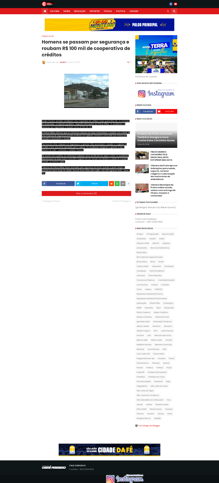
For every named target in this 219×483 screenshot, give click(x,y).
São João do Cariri (159, 386)
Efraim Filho (155, 303)
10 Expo (140, 234)
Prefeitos (141, 377)
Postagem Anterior (51, 201)
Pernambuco (143, 363)
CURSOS (158, 289)
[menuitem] (45, 11)
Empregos (168, 303)
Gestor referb (143, 326)
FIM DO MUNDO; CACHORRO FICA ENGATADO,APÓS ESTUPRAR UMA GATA (161, 156)
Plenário (156, 363)
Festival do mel (162, 317)
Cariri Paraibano (156, 271)
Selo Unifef (141, 409)
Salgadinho (142, 386)
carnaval (141, 275)
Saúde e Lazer (161, 404)
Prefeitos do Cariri (156, 377)
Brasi (153, 261)
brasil (161, 261)
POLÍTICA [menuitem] (120, 11)
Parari (171, 358)
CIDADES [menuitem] (133, 11)
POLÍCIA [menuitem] (108, 11)
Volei (169, 413)
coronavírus (142, 284)
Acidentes (141, 238)
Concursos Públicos (146, 280)
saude (140, 404)
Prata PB (140, 372)
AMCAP (156, 243)
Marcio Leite (142, 340)
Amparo (166, 243)
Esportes (149, 307)
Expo (158, 307)
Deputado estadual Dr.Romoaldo (152, 298)
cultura (148, 289)
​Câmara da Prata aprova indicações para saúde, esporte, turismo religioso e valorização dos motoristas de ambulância (164, 172)
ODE (164, 349)
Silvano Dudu (156, 409)
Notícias (140, 349)
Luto (149, 335)
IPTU (156, 330)
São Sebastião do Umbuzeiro (150, 400)
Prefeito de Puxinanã (157, 372)
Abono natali (168, 234)
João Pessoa (167, 330)
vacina (161, 413)
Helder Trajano (143, 330)
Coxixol (154, 284)
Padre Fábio (158, 353)
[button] (168, 11)
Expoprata (169, 307)
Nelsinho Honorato (163, 344)
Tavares (168, 409)
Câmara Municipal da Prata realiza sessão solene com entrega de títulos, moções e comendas (163, 190)
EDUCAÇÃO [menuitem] (80, 11)
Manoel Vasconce (162, 335)
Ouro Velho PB (143, 353)
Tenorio (140, 413)
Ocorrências (153, 349)
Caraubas (169, 266)
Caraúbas (141, 271)
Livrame (140, 335)
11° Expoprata (153, 234)
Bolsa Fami (142, 252)
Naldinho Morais (144, 344)
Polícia (140, 367)
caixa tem (156, 266)
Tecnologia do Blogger (147, 426)
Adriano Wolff (143, 243)
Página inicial (48, 36)
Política (159, 367)
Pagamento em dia (145, 358)
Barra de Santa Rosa (160, 248)
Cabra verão (142, 266)
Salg (168, 381)
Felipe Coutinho (161, 312)
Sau (169, 400)
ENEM (139, 307)
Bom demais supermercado (150, 257)
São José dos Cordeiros (148, 395)
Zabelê (157, 418)
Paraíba (161, 358)
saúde (149, 404)
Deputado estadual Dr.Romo (150, 294)
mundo (169, 340)
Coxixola (165, 284)
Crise (139, 289)
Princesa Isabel (144, 381)
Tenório (150, 413)
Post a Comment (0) (86, 193)
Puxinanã (158, 381)
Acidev (152, 238)
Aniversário (142, 248)
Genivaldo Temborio (162, 321)
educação (141, 303)
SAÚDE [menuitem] (66, 11)
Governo (156, 326)
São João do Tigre (145, 390)
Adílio (161, 238)
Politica (149, 367)
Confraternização (166, 280)
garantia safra (143, 321)
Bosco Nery (142, 261)
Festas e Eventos (144, 317)
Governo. (168, 326)
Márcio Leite (156, 340)
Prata (169, 367)
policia (166, 363)
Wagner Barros (144, 418)
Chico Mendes (154, 275)
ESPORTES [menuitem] (95, 11)
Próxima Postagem (121, 201)
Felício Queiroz (143, 312)
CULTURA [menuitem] (54, 11)
